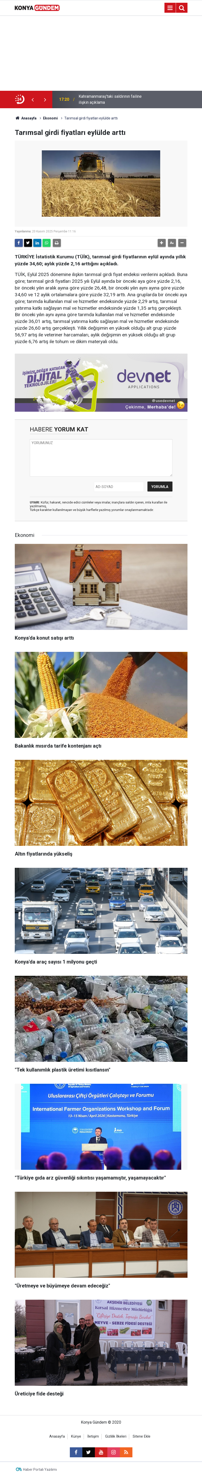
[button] (162, 243)
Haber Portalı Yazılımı (40, 1470)
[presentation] (33, 99)
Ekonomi (50, 118)
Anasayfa (26, 118)
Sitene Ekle (141, 1436)
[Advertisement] (101, 53)
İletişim (93, 1436)
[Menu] (170, 8)
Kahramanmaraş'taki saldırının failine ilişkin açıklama (110, 99)
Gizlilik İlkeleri (115, 1436)
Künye (76, 1436)
